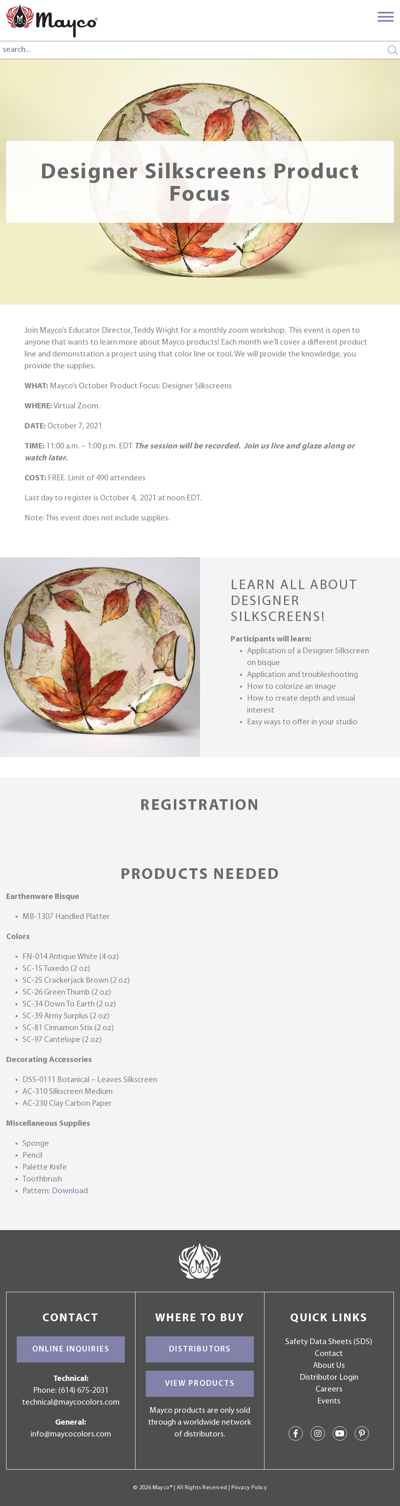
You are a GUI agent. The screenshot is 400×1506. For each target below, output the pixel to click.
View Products (200, 1384)
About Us (329, 1366)
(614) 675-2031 (83, 1391)
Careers (329, 1389)
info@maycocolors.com (71, 1434)
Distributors (200, 1349)
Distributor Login (329, 1378)
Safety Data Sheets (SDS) (328, 1342)
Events (328, 1401)
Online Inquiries (70, 1349)
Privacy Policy (249, 1488)
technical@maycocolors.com (71, 1402)
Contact (329, 1354)
